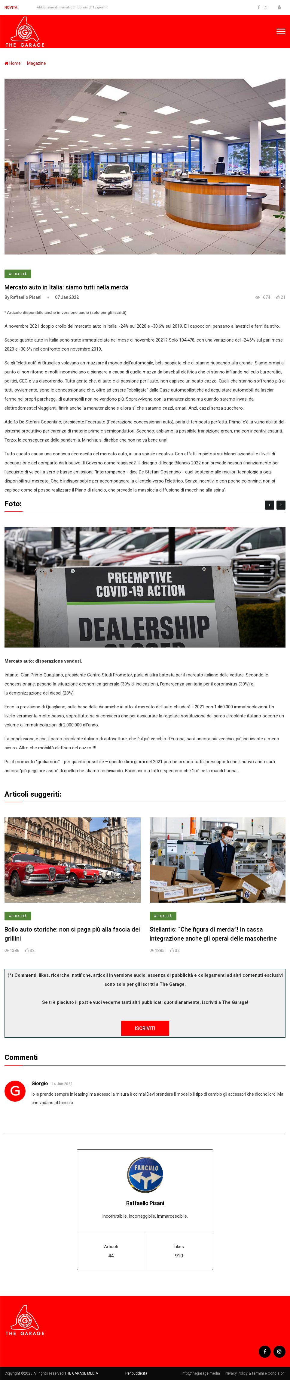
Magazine (36, 63)
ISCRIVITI (145, 1028)
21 (280, 297)
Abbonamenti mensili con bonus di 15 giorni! (72, 7)
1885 (157, 950)
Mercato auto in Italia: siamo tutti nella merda (66, 287)
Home (13, 63)
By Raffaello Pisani (23, 297)
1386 (12, 950)
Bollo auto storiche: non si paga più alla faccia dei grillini (72, 934)
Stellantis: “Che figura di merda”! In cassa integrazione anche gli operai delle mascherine (213, 934)
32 (30, 950)
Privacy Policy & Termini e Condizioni (255, 1373)
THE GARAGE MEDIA (81, 1373)
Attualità (18, 274)
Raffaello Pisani (145, 1203)
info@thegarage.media (201, 1373)
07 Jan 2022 (67, 297)
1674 (262, 297)
